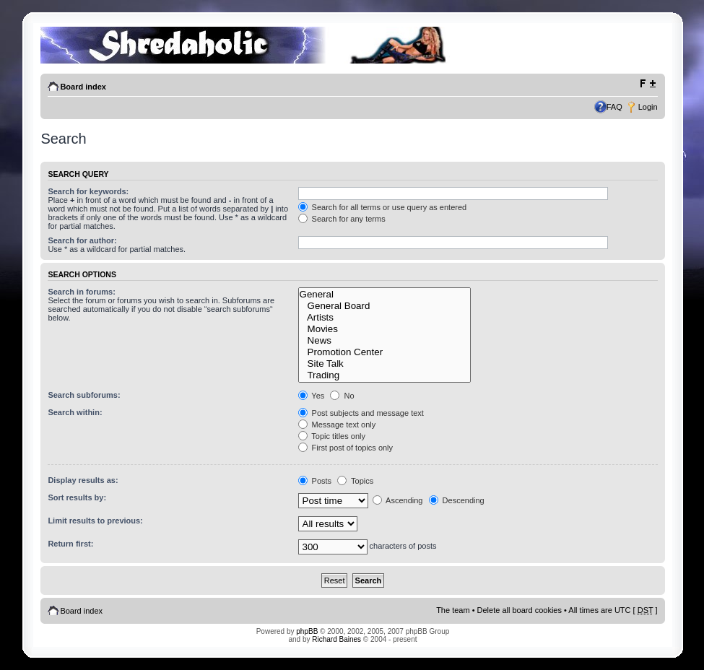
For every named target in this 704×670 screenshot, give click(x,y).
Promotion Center (384, 352)
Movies (384, 329)
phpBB (307, 631)
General (384, 294)
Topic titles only (331, 436)
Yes (311, 395)
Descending (456, 500)
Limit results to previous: (95, 520)
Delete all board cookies (519, 610)
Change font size (647, 83)
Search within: (75, 412)
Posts (315, 481)
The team (452, 610)
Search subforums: (84, 395)
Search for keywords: (88, 191)
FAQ (614, 107)
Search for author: (82, 240)
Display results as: (83, 480)
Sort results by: (77, 497)
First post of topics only (346, 447)
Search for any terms (342, 218)
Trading (384, 375)
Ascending (398, 500)
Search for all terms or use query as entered (382, 207)
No (342, 395)
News (384, 341)
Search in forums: (82, 291)
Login (648, 107)
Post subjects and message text (361, 413)
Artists (384, 317)
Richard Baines (336, 639)
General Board (384, 306)
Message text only (337, 424)
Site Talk (384, 364)
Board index (83, 86)
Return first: (70, 543)
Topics (355, 481)
